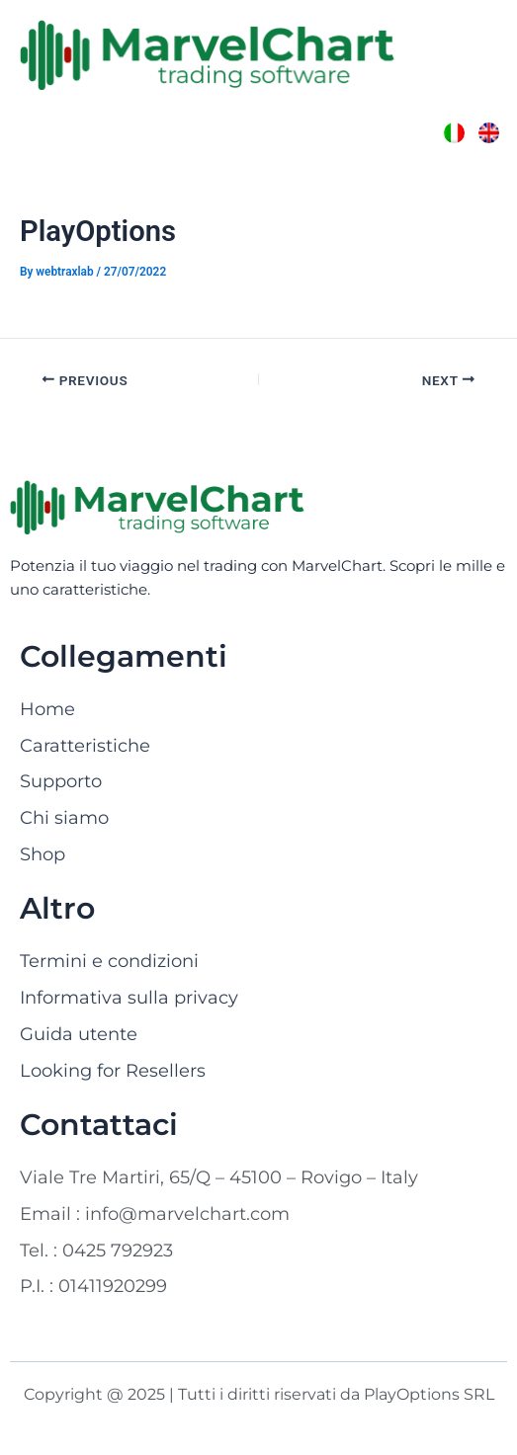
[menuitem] (454, 133)
